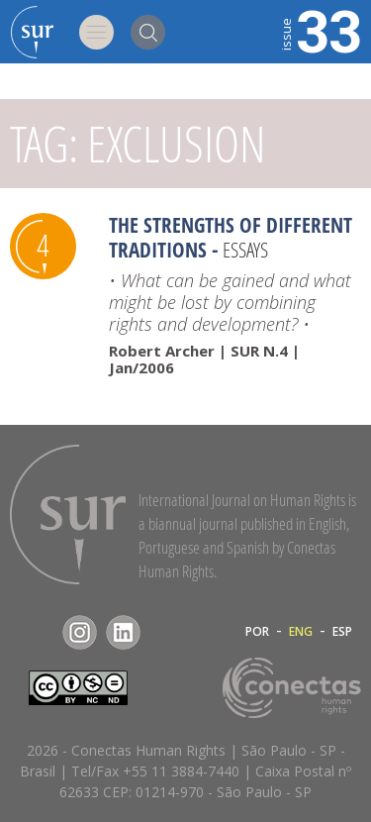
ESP (342, 632)
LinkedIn (123, 632)
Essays (245, 249)
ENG (301, 632)
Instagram (79, 632)
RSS (166, 632)
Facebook (36, 632)
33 (319, 29)
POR (257, 632)
